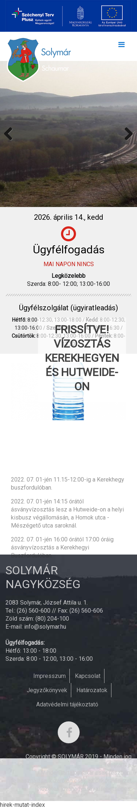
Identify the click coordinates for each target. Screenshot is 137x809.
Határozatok (91, 690)
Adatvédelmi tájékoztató (67, 704)
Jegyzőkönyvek (47, 690)
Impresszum (49, 675)
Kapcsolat (87, 675)
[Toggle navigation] (121, 46)
